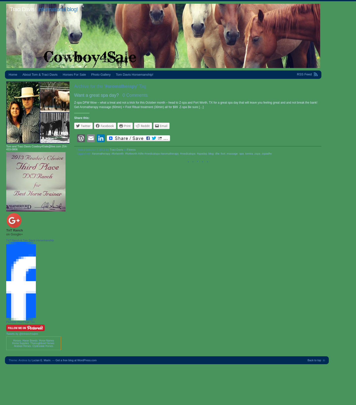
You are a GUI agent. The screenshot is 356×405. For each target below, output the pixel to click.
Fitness (131, 149)
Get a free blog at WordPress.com (76, 360)
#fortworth (117, 153)
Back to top (314, 360)
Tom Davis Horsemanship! (134, 74)
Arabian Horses (22, 346)
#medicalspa (187, 153)
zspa (257, 153)
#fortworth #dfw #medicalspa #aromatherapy (151, 153)
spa (241, 153)
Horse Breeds (30, 340)
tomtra (249, 153)
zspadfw (267, 153)
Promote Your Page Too (20, 321)
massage (232, 153)
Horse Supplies (20, 343)
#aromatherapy (101, 153)
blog (211, 153)
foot (223, 153)
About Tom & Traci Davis (40, 74)
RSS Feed (304, 74)
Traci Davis (22, 9)
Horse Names (46, 340)
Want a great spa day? (96, 95)
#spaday (202, 153)
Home (13, 74)
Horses (17, 340)
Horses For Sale (74, 74)
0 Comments (135, 95)
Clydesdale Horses (42, 346)
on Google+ (14, 234)
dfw (217, 153)
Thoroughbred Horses (42, 343)
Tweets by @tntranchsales (22, 333)
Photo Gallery (101, 74)
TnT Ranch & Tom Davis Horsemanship (30, 240)
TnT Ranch (14, 230)
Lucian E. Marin (41, 360)
